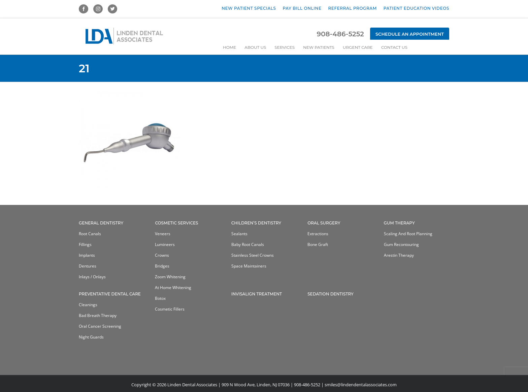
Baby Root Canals (247, 244)
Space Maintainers (248, 266)
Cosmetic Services (176, 222)
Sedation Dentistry (330, 293)
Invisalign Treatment (256, 293)
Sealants (239, 234)
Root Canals (90, 234)
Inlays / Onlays (92, 277)
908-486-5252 (340, 34)
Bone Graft (317, 244)
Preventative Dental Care (110, 293)
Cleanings (88, 305)
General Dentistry (101, 222)
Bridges (162, 266)
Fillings (85, 244)
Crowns (162, 255)
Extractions (317, 234)
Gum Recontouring (401, 244)
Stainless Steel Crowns (252, 255)
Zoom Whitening (170, 277)
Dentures (87, 266)
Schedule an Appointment (409, 34)
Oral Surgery (323, 222)
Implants (87, 255)
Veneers (162, 234)
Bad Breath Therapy (98, 315)
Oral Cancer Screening (100, 326)
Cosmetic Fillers (170, 309)
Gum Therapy (399, 222)
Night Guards (91, 337)
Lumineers (165, 244)
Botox (160, 298)
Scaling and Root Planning (408, 234)
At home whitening (173, 287)
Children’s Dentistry (256, 222)
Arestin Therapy (399, 255)
